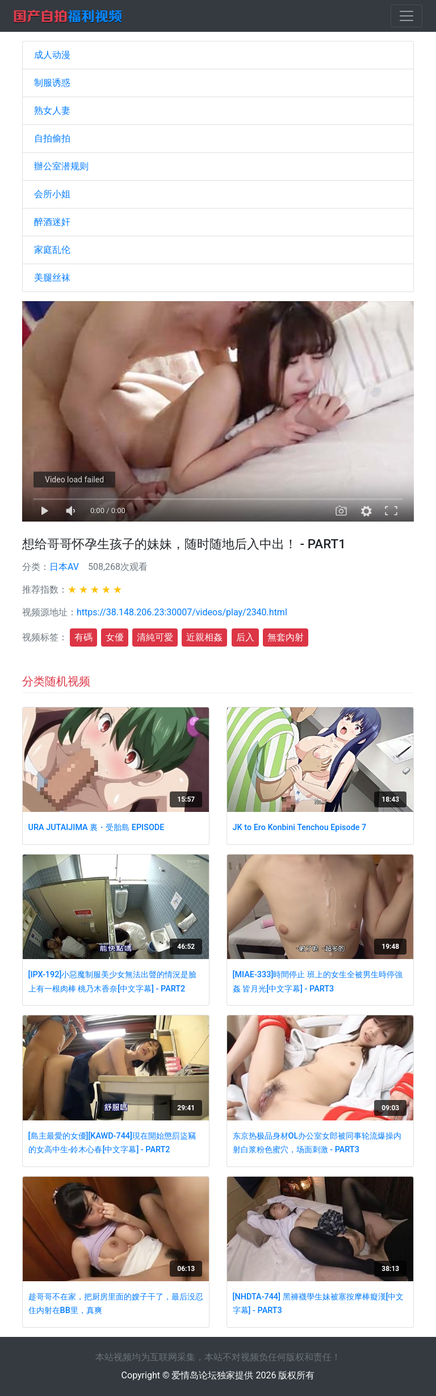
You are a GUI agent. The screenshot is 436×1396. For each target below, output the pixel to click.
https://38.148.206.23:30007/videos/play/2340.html (182, 612)
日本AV (64, 566)
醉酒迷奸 (52, 221)
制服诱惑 (52, 82)
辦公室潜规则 (61, 166)
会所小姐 (52, 194)
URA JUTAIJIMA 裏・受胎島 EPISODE (96, 827)
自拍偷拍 (52, 138)
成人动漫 (52, 54)
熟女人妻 (52, 110)
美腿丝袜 (52, 277)
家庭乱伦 (52, 249)
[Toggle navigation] (406, 16)
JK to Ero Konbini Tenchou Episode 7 (300, 827)
